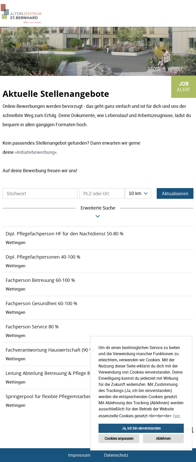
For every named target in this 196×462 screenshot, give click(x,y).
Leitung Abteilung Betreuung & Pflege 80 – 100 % (58, 373)
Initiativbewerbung (36, 152)
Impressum (79, 455)
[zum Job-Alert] (183, 86)
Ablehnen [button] (163, 438)
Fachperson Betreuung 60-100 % (40, 280)
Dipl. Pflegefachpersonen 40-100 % (43, 257)
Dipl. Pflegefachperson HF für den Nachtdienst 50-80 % (65, 233)
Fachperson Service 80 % (32, 327)
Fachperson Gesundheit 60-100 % (41, 303)
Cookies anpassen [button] (119, 438)
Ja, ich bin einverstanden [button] (141, 428)
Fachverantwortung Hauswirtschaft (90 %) (50, 350)
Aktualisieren (175, 193)
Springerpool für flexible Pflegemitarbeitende (54, 396)
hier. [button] (177, 416)
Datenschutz (116, 455)
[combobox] (138, 193)
